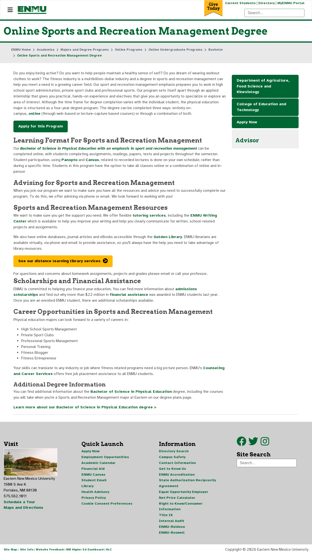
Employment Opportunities (105, 459)
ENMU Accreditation (177, 477)
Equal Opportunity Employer (183, 494)
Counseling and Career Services (59, 376)
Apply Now (247, 122)
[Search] (274, 13)
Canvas (93, 160)
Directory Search (174, 454)
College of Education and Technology (261, 107)
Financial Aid (93, 471)
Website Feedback (50, 552)
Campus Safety (172, 459)
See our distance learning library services (59, 262)
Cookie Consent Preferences (106, 506)
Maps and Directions (24, 510)
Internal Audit (171, 524)
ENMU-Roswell (172, 535)
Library (87, 489)
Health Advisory (95, 494)
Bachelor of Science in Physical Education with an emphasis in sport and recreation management (109, 149)
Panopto (69, 160)
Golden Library (168, 238)
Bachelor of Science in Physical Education (131, 394)
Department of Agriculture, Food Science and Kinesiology (263, 86)
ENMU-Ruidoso (172, 530)
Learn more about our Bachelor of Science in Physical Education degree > (85, 409)
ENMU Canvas (93, 477)
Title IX (166, 518)
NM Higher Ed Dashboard (85, 552)
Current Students (239, 3)
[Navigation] (10, 10)
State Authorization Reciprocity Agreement (187, 486)
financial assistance (129, 296)
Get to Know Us (172, 471)
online (34, 114)
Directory (266, 3)
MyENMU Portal (290, 3)
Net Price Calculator (177, 500)
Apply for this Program (40, 127)
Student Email (94, 483)
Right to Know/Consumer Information (181, 509)
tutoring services (149, 216)
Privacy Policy (93, 500)
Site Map (10, 552)
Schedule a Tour (19, 504)
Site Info (27, 552)
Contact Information (177, 465)
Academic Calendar (98, 465)
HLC (109, 552)
